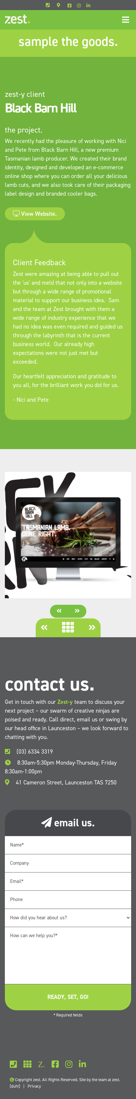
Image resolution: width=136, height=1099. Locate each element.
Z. (41, 1064)
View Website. (35, 214)
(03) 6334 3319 (29, 752)
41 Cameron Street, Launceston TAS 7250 (61, 782)
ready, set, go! (68, 997)
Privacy (34, 1086)
